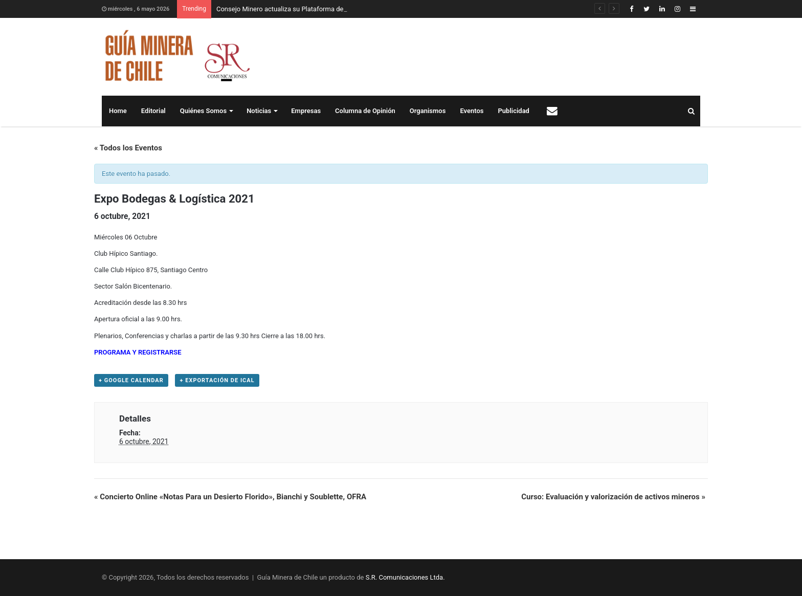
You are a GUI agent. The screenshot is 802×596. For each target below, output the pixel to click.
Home (118, 111)
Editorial (153, 111)
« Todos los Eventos (128, 147)
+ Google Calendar (131, 380)
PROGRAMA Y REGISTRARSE (138, 352)
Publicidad (513, 111)
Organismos (428, 111)
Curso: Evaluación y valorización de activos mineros (613, 496)
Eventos (471, 111)
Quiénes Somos (203, 111)
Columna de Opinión (365, 111)
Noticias (259, 111)
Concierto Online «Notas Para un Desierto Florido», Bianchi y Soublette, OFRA (230, 496)
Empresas (306, 111)
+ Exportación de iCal (217, 380)
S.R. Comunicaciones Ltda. (405, 577)
